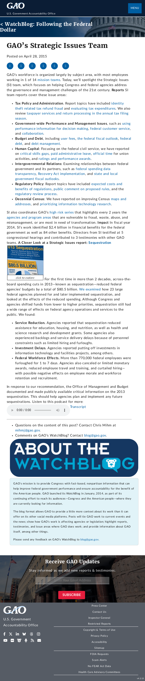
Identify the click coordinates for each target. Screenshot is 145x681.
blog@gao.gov (95, 435)
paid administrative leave (71, 153)
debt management (45, 143)
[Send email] (67, 66)
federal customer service (110, 128)
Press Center (99, 605)
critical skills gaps (34, 153)
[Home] (67, 13)
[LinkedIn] (34, 66)
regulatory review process (36, 194)
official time (102, 153)
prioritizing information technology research (75, 204)
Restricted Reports (99, 623)
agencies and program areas (29, 217)
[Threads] (56, 66)
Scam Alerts (99, 660)
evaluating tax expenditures (93, 108)
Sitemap (99, 648)
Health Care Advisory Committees (99, 672)
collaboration (32, 133)
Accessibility (99, 642)
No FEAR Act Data (99, 666)
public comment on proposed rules (81, 189)
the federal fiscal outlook (97, 138)
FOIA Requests (99, 654)
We (82, 289)
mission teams (49, 80)
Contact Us (99, 612)
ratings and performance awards (65, 158)
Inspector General (99, 618)
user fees (68, 138)
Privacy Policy (99, 636)
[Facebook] (12, 66)
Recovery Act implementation (61, 174)
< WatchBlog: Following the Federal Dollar (46, 27)
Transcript (78, 407)
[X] (23, 66)
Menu (135, 8)
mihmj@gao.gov (27, 430)
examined (93, 289)
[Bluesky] (45, 66)
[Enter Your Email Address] (72, 580)
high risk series (62, 212)
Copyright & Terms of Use (99, 630)
